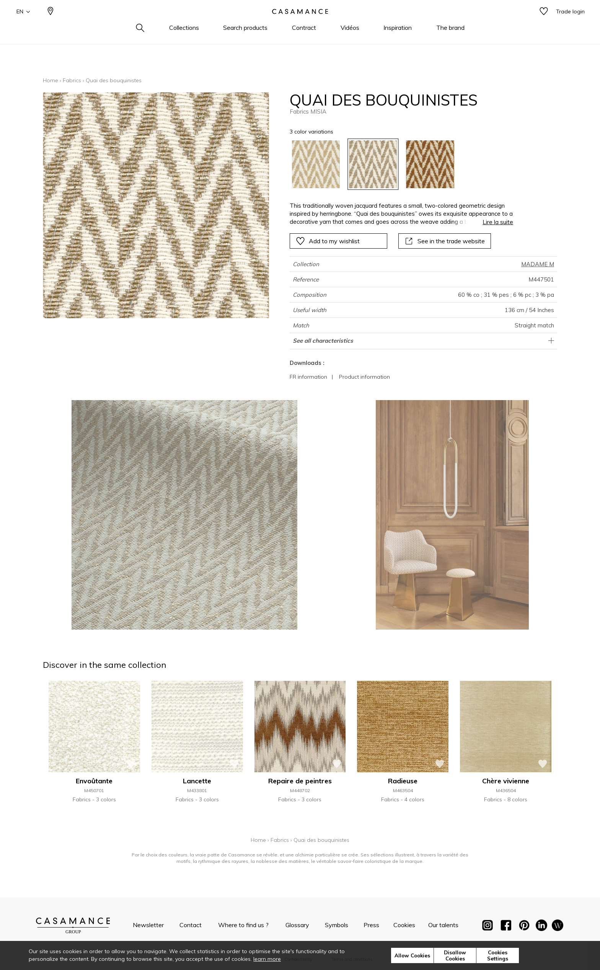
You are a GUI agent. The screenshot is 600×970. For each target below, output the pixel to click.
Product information (364, 376)
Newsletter (148, 925)
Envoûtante (94, 780)
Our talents (443, 925)
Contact (190, 925)
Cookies (404, 925)
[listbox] (397, 164)
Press (371, 925)
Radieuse (402, 780)
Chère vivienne (505, 780)
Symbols (336, 925)
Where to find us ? (243, 925)
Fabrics (72, 80)
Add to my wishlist (328, 241)
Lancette (197, 780)
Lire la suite (498, 222)
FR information (308, 376)
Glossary (297, 925)
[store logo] (300, 24)
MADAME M (537, 264)
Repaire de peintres (300, 780)
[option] (316, 164)
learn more (267, 958)
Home (50, 80)
